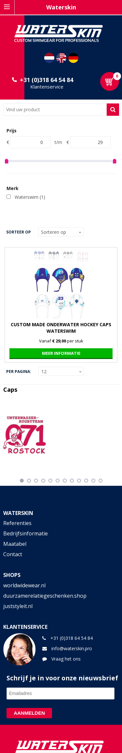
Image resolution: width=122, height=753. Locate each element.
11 (93, 481)
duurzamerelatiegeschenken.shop (45, 595)
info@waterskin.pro (71, 648)
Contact (12, 554)
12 (100, 481)
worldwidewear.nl (24, 585)
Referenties (17, 523)
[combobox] (55, 109)
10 (86, 481)
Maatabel (14, 543)
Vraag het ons (66, 659)
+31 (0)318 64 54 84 (46, 80)
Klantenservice (46, 86)
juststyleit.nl (18, 606)
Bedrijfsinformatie (25, 533)
